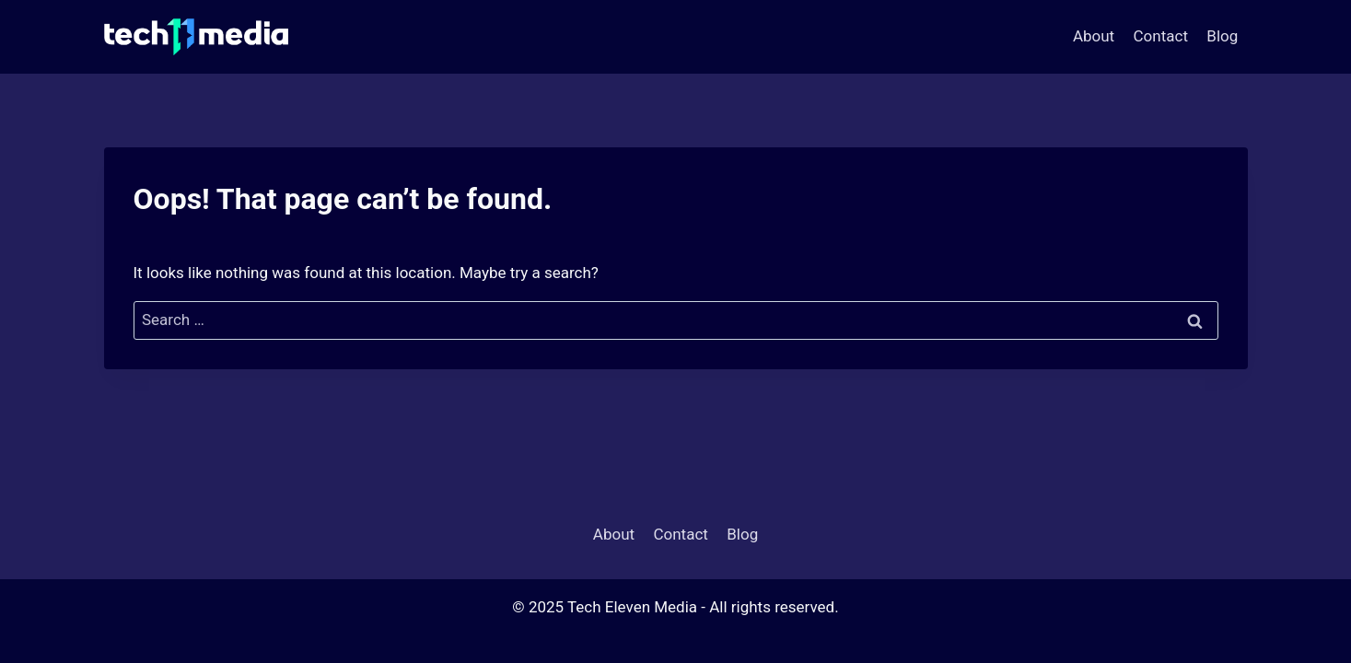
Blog (1222, 36)
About (1093, 36)
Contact (1161, 36)
